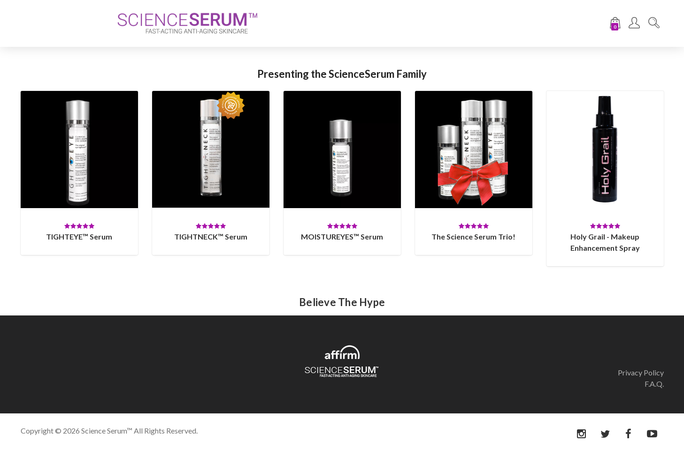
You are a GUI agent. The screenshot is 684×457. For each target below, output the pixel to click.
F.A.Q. (654, 383)
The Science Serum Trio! (473, 236)
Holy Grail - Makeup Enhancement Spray (605, 242)
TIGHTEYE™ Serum (79, 236)
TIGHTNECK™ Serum (210, 236)
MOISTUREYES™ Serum (342, 236)
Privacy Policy (641, 372)
